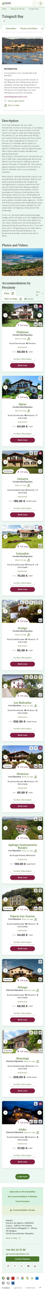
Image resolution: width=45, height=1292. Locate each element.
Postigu (22, 628)
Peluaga (22, 987)
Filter (9, 293)
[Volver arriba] (40, 1287)
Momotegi (22, 1058)
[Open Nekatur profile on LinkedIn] (35, 1266)
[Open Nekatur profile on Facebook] (14, 1266)
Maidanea (22, 332)
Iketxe (22, 404)
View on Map (11, 105)
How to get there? (14, 101)
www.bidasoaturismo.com (15, 97)
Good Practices (22, 1201)
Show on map (22, 338)
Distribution (22, 347)
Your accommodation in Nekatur (22, 1196)
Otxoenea (22, 774)
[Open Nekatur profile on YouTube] (28, 1266)
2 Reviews (8, 766)
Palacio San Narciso (22, 916)
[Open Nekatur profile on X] (21, 1266)
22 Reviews (8, 908)
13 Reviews (8, 1051)
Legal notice (18, 1288)
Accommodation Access (22, 1210)
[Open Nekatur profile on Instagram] (8, 1266)
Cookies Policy (30, 1288)
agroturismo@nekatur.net (17, 1254)
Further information (23, 359)
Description (11, 28)
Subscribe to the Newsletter (22, 1192)
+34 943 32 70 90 (16, 1249)
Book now (22, 365)
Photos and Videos (28, 28)
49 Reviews (8, 471)
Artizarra (22, 479)
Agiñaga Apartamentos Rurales (22, 846)
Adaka (22, 1129)
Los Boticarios (22, 703)
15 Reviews (8, 979)
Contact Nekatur (22, 1259)
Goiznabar (22, 553)
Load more (22, 1176)
